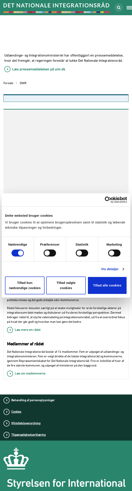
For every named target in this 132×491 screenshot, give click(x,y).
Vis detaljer (110, 269)
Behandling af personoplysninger (33, 400)
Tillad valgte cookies (66, 285)
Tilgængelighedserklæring (28, 434)
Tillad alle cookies (107, 285)
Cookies (16, 411)
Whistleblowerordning (25, 423)
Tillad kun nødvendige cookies (25, 285)
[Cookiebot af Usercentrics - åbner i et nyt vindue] (108, 199)
